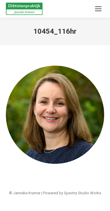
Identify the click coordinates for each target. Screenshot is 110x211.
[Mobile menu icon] (98, 9)
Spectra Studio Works (82, 193)
